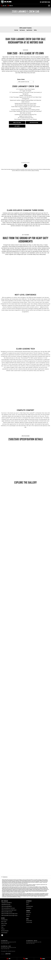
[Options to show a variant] (25, 81)
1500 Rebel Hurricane (5, 904)
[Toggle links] (5, 954)
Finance (3, 929)
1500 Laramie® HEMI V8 (6, 906)
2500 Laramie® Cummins (6, 911)
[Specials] (42, 958)
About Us (28, 914)
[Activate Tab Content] (25, 166)
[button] (12, 493)
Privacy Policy (29, 920)
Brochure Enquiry (4, 930)
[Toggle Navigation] (49, 5)
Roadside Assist (29, 906)
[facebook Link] (2, 935)
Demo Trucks (4, 923)
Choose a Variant (25, 81)
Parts (27, 904)
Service (27, 902)
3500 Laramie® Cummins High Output (9, 915)
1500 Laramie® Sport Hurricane (8, 908)
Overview (16, 30)
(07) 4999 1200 (6, 943)
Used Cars (3, 925)
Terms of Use (29, 922)
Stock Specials (4, 919)
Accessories (28, 908)
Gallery (35, 30)
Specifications (29, 30)
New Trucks (3, 921)
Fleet (2, 927)
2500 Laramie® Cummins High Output (9, 913)
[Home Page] (6, 2)
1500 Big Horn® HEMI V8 (6, 902)
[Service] (25, 958)
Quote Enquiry (4, 932)
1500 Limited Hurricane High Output (8, 910)
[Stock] (8, 958)
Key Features (22, 30)
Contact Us (28, 912)
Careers (28, 916)
